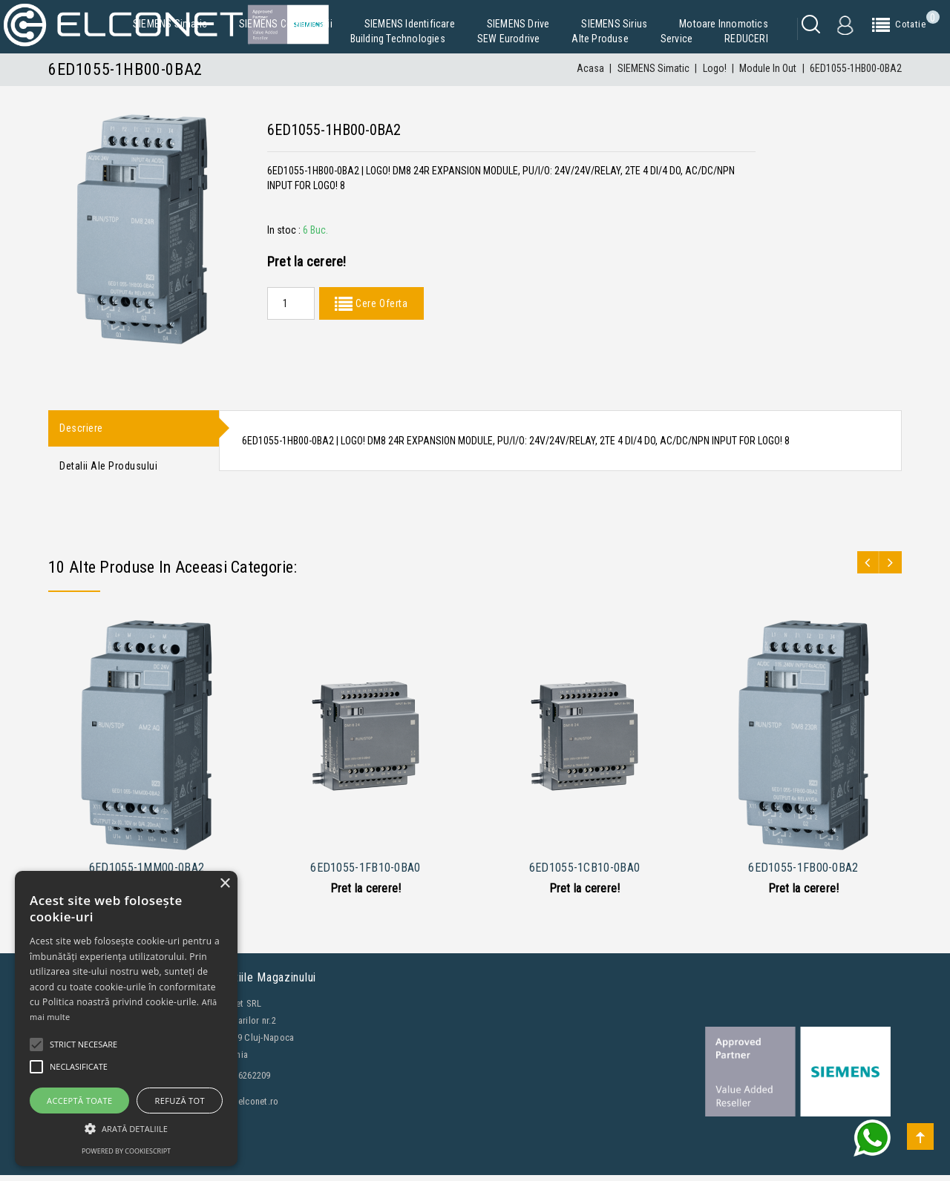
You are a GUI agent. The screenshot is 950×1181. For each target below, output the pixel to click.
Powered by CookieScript (126, 1151)
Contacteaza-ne (92, 1167)
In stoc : (284, 230)
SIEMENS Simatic (170, 24)
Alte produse (599, 39)
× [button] (224, 883)
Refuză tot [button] (180, 1100)
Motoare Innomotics (723, 24)
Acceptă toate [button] (79, 1100)
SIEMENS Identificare (409, 24)
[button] (126, 1128)
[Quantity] (291, 303)
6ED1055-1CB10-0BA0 (584, 873)
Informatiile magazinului (255, 983)
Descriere (81, 429)
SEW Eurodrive (508, 39)
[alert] (126, 1018)
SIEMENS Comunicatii (285, 24)
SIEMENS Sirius (614, 24)
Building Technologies (397, 39)
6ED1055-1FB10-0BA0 (365, 873)
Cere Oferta (380, 303)
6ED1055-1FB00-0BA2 (803, 873)
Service (676, 39)
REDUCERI (746, 39)
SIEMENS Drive (518, 24)
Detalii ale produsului (108, 470)
